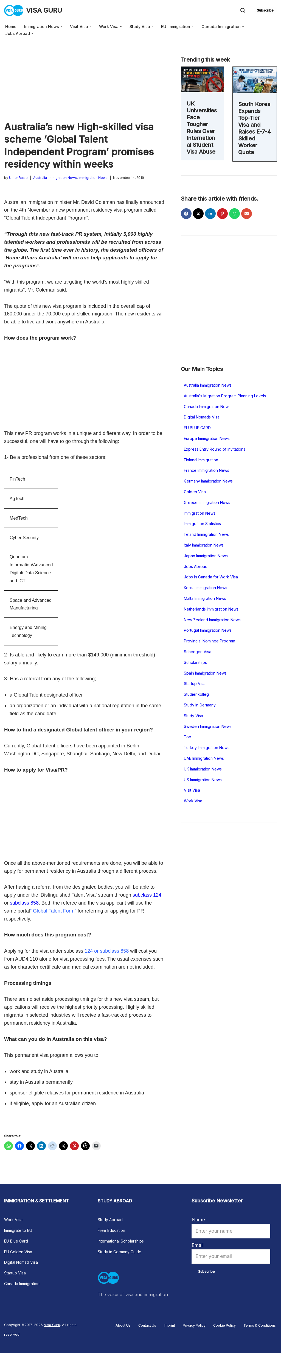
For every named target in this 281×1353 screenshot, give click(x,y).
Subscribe (265, 10)
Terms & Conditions (259, 1325)
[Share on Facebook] (186, 213)
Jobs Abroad (195, 566)
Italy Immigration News (204, 545)
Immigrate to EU (18, 1230)
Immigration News (93, 178)
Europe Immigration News (207, 438)
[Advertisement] (84, 79)
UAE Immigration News (204, 758)
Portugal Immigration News (208, 630)
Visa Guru (52, 1325)
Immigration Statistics (202, 523)
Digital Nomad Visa (21, 1262)
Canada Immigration (22, 1283)
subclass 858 (24, 903)
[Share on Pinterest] (222, 213)
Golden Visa (195, 491)
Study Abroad (110, 1219)
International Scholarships (121, 1241)
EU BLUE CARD (197, 427)
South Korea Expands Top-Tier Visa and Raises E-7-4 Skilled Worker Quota (254, 128)
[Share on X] (198, 213)
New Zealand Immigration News (212, 619)
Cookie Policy (224, 1325)
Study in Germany (200, 705)
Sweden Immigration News (208, 726)
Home (10, 26)
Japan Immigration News (206, 555)
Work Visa (193, 801)
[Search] (242, 10)
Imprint (169, 1325)
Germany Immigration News (208, 481)
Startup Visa (195, 683)
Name (198, 1219)
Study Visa (193, 715)
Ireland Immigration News (206, 534)
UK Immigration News (203, 769)
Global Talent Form (54, 911)
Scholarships (195, 662)
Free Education (111, 1230)
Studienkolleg (196, 694)
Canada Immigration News (207, 406)
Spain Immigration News (205, 673)
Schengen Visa (197, 651)
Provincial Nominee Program (209, 641)
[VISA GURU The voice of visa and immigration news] (33, 10)
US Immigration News (203, 779)
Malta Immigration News (205, 598)
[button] (61, 26)
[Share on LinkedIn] (210, 213)
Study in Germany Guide (119, 1251)
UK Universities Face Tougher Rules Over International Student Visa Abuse (202, 127)
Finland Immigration (201, 460)
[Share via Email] (246, 213)
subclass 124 (147, 895)
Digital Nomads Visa (202, 417)
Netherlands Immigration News (211, 609)
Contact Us (147, 1325)
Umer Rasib (18, 178)
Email (198, 1245)
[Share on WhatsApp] (234, 213)
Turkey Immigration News (206, 747)
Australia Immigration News (55, 178)
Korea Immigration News (205, 587)
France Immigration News (206, 470)
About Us (123, 1325)
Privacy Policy (194, 1325)
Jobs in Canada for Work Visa (211, 577)
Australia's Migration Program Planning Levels (225, 395)
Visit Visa (192, 790)
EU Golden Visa (18, 1251)
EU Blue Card (16, 1241)
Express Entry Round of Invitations (214, 449)
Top (187, 736)
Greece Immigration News (207, 502)
